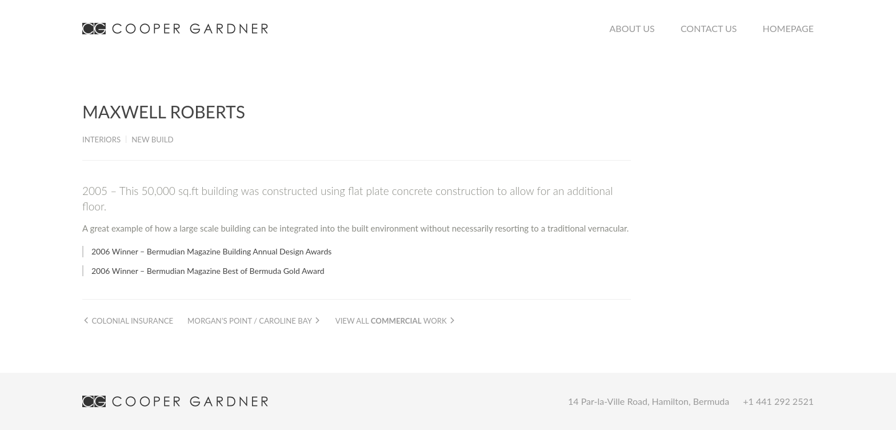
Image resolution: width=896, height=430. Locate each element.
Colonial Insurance (127, 320)
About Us (632, 28)
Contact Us (709, 28)
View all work (395, 320)
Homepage (788, 28)
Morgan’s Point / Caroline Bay (254, 320)
